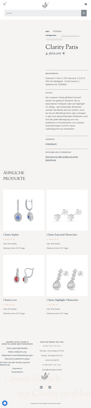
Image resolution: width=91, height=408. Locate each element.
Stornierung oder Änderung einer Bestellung (15, 363)
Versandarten (17, 372)
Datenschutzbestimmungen (17, 359)
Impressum (51, 144)
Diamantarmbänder (70, 35)
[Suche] (84, 13)
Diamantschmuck (54, 39)
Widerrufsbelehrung (17, 352)
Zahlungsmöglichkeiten (17, 348)
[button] (86, 4)
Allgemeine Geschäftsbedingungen (17, 355)
